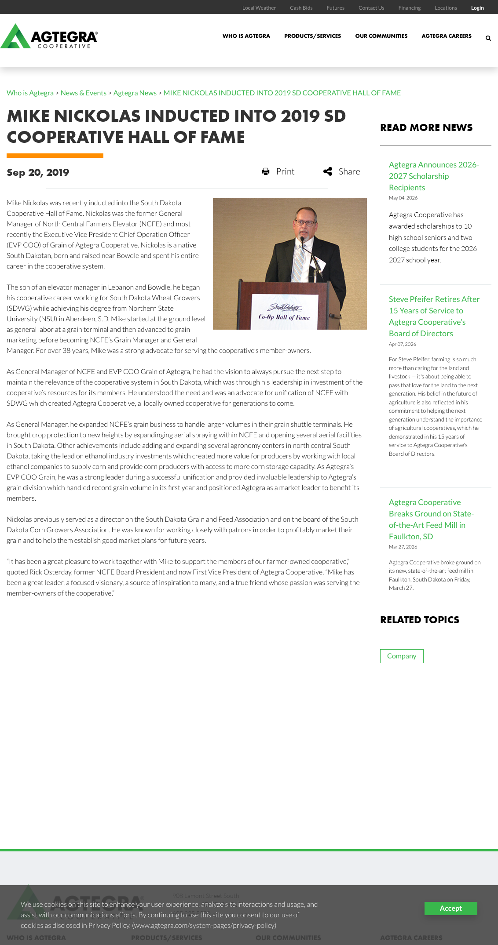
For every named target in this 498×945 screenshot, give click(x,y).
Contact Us (371, 7)
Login (477, 7)
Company (402, 656)
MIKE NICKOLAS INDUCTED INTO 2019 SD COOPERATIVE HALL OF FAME (282, 93)
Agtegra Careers (446, 36)
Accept (451, 908)
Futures (336, 7)
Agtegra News (135, 93)
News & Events (84, 93)
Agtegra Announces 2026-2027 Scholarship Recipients (434, 176)
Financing (410, 7)
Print (278, 171)
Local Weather (259, 7)
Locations (446, 7)
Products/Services (312, 36)
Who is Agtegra (246, 36)
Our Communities (381, 36)
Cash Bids (301, 7)
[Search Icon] (488, 42)
